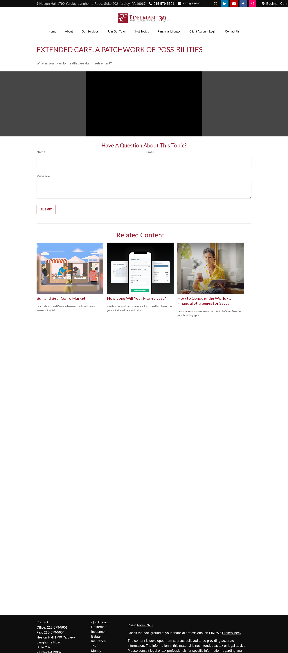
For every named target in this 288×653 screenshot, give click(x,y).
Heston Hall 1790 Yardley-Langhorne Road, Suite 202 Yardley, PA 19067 (91, 4)
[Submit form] (46, 209)
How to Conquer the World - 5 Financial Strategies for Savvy (204, 301)
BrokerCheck (231, 633)
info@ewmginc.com (191, 3)
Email (150, 152)
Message (43, 176)
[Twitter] (215, 3)
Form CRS (145, 625)
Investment (99, 632)
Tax (93, 646)
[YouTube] (234, 3)
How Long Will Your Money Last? (136, 298)
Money (96, 651)
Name (41, 152)
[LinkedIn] (224, 3)
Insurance (98, 641)
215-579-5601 (161, 4)
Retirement (99, 627)
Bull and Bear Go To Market (61, 298)
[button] (52, 31)
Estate (96, 636)
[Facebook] (243, 3)
